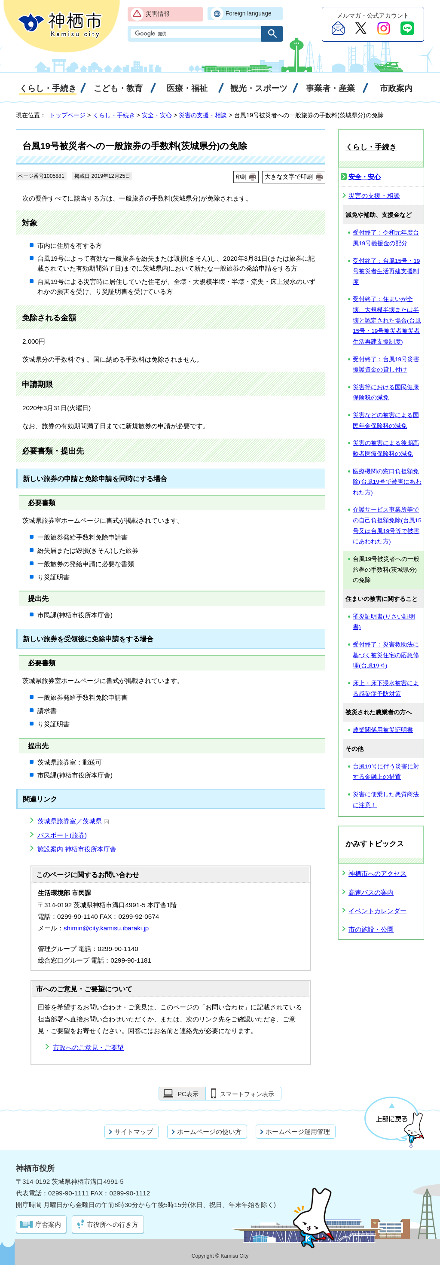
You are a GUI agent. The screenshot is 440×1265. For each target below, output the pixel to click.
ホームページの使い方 (209, 1131)
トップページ (67, 115)
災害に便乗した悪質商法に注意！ (386, 799)
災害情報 (158, 14)
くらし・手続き (114, 115)
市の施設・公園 (371, 929)
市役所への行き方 (112, 1224)
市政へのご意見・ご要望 (88, 1047)
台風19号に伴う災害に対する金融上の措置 (386, 771)
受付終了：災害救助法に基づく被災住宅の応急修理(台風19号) (386, 655)
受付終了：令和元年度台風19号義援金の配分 (386, 238)
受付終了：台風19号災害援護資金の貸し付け (386, 364)
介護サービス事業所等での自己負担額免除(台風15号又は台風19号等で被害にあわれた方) (387, 525)
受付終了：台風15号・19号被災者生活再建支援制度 (386, 271)
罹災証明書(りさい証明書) (384, 622)
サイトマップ (133, 1131)
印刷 (241, 177)
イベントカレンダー (377, 910)
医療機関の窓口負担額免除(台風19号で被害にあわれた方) (387, 482)
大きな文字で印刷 (289, 176)
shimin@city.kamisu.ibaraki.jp (106, 928)
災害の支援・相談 (203, 115)
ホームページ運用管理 (298, 1131)
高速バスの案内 (371, 892)
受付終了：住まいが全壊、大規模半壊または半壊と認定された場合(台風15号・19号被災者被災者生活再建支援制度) (387, 320)
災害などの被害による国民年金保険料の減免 (386, 420)
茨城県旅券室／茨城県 (73, 821)
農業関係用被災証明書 (383, 730)
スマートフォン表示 (247, 1094)
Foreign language (249, 13)
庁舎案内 (48, 1224)
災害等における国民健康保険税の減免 (386, 392)
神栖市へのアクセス (377, 873)
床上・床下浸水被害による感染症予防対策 (386, 688)
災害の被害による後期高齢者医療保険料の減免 (386, 448)
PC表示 (187, 1094)
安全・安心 (157, 115)
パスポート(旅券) (62, 835)
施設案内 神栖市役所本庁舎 (76, 849)
